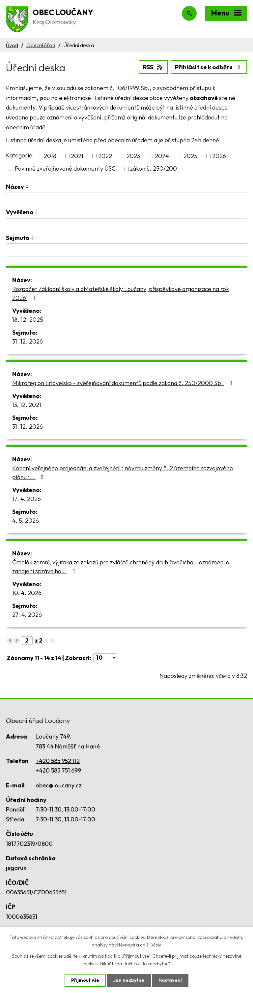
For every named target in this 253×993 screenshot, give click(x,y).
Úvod (12, 45)
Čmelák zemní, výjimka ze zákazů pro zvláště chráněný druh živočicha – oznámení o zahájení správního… (120, 566)
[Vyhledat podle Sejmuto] (126, 249)
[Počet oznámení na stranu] (105, 657)
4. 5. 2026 (25, 520)
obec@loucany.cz (59, 785)
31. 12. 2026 (27, 341)
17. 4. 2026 (26, 499)
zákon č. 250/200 (153, 169)
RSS (153, 67)
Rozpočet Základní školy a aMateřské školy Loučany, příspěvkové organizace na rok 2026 (120, 293)
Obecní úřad (40, 45)
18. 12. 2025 (27, 319)
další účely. (151, 945)
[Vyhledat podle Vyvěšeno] (126, 224)
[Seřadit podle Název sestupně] (27, 187)
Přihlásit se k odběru (209, 67)
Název (15, 186)
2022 (105, 156)
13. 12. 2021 (26, 405)
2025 (190, 156)
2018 (50, 156)
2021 (77, 156)
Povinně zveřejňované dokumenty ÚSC (65, 169)
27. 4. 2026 (27, 614)
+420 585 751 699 (58, 770)
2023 (133, 156)
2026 (219, 156)
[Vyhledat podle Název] (126, 198)
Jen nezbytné (128, 980)
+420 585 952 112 (58, 761)
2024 (162, 156)
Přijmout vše (85, 980)
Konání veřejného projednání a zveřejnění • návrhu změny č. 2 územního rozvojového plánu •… (122, 472)
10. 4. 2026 (27, 593)
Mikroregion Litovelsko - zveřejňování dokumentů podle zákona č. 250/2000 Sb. (123, 383)
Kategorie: (20, 155)
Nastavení (170, 980)
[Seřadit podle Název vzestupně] (27, 185)
